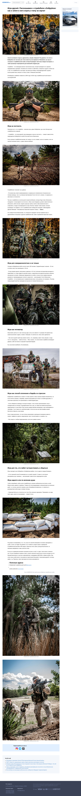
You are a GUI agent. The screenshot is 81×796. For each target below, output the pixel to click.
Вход (75, 2)
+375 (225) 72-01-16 (10, 790)
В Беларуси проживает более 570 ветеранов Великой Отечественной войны (25, 760)
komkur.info (51, 784)
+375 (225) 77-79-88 (10, 791)
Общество (17, 12)
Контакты (56, 2)
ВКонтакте (28, 565)
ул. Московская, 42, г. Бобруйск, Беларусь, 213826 (16, 786)
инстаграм (20, 569)
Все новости (28, 2)
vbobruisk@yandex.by (10, 792)
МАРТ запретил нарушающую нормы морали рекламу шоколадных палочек (25, 762)
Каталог (51, 2)
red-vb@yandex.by (21, 790)
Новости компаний (43, 2)
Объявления (35, 2)
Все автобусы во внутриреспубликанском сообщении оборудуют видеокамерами (26, 770)
